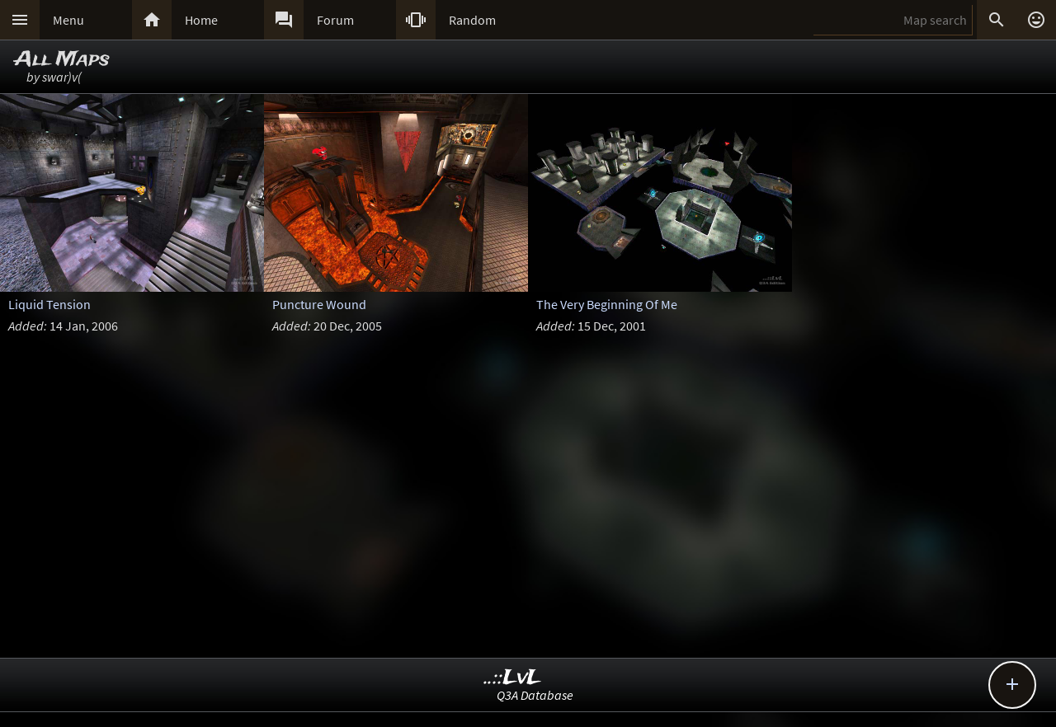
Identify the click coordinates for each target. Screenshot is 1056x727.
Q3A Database (535, 695)
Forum (335, 20)
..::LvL (512, 678)
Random (472, 20)
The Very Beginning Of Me (606, 304)
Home (201, 20)
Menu (68, 20)
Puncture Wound (319, 304)
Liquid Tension (49, 304)
